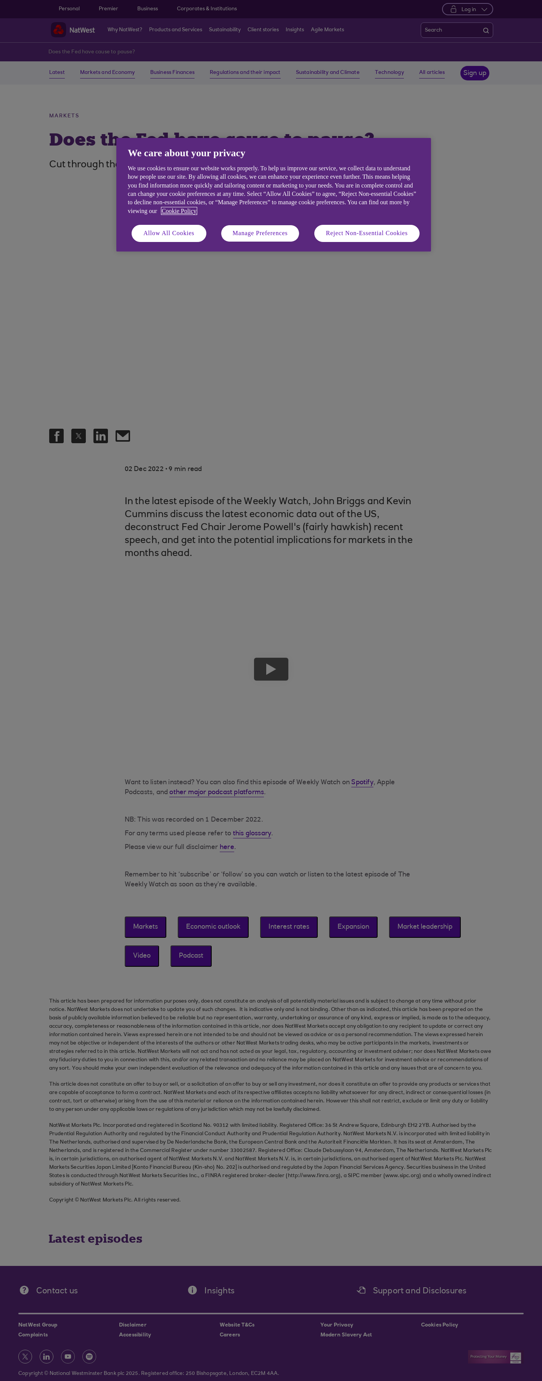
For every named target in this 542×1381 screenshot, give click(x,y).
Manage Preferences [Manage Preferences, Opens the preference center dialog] (260, 233)
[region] (273, 194)
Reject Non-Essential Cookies (367, 233)
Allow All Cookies (169, 233)
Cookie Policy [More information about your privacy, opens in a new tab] (179, 211)
